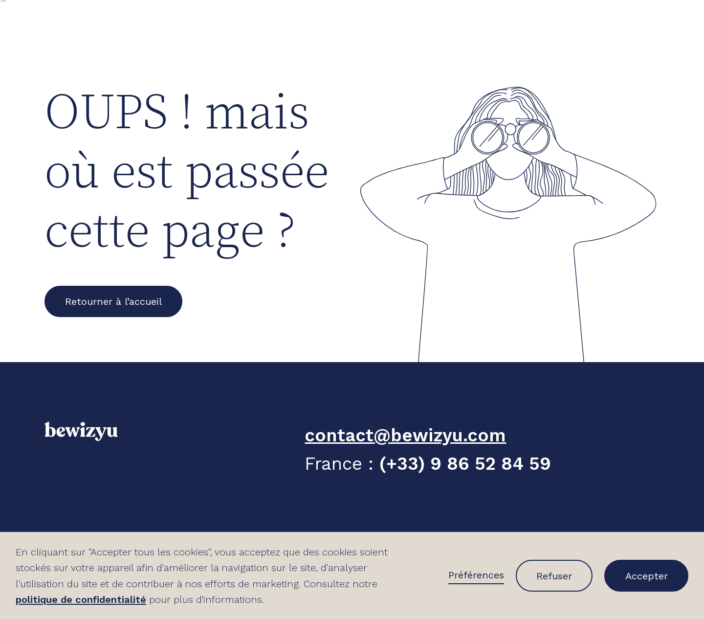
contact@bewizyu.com (405, 435)
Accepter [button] (646, 576)
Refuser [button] (554, 576)
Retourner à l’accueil (113, 301)
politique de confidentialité (81, 599)
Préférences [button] (476, 575)
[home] (59, 19)
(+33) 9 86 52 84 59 (465, 463)
